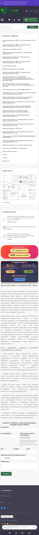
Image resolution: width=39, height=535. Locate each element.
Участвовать (19, 279)
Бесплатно (6, 161)
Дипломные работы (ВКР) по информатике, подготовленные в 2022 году (16, 62)
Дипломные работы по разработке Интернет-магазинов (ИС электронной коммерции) (17, 97)
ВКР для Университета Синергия (13, 69)
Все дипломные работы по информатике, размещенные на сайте (16, 57)
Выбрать (10, 271)
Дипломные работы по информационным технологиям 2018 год (15, 115)
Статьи (4, 158)
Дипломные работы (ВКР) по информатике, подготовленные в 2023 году (16, 45)
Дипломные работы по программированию (16, 89)
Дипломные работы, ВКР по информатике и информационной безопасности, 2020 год (16, 106)
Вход (35, 11)
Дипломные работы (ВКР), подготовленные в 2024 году (19, 41)
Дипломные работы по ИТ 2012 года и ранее (17, 145)
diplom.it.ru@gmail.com (9, 502)
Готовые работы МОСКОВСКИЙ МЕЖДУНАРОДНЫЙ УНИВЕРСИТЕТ (18, 136)
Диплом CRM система (9, 151)
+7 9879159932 (6, 490)
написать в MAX (19, 255)
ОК (34, 527)
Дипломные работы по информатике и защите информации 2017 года (17, 120)
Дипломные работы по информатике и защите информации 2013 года (17, 141)
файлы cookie (15, 526)
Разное (4, 154)
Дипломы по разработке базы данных (14, 148)
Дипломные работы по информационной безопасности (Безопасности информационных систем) (18, 85)
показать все (6, 202)
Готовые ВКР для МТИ (9, 66)
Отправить (6, 473)
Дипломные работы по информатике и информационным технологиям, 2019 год (15, 111)
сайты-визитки (14, 310)
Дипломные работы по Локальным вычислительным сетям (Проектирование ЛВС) (19, 93)
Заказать (28, 271)
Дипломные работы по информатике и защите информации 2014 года (17, 132)
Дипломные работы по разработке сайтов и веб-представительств (19, 102)
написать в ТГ (19, 250)
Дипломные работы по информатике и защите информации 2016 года (17, 124)
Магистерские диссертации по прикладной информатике (17, 53)
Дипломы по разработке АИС (12, 49)
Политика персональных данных (9, 520)
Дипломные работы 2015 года (12, 128)
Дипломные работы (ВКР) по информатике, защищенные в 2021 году (16, 73)
